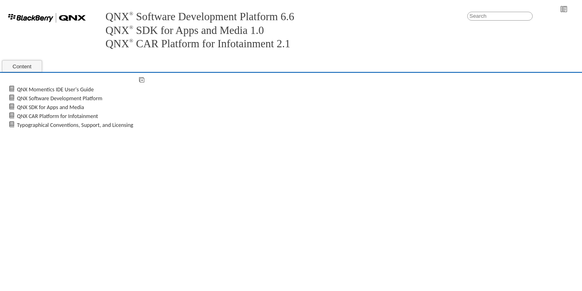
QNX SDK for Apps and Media (50, 107)
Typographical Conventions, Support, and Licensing (75, 125)
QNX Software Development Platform (59, 98)
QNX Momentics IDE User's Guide (55, 89)
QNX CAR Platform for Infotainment (57, 116)
